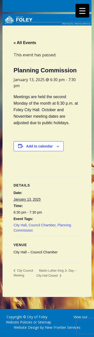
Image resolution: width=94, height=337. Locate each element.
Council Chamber (42, 225)
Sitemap (44, 322)
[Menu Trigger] (82, 11)
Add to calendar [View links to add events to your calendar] (39, 146)
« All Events (25, 43)
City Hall (20, 225)
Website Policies (19, 322)
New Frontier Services (62, 327)
